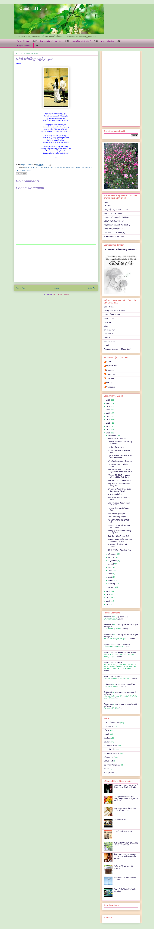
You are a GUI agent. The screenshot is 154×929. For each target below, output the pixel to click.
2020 (108, 420)
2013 (108, 598)
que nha (53, 167)
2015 (108, 591)
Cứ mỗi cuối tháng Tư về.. (123, 831)
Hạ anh (106, 345)
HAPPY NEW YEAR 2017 (117, 438)
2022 (108, 413)
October (111, 557)
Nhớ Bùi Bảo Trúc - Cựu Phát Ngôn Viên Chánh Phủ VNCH (120, 471)
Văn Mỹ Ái (110, 383)
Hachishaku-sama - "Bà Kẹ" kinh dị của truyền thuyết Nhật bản (126, 786)
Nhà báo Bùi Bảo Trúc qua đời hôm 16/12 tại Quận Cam (119, 476)
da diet (26, 167)
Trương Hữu (110, 374)
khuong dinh (110, 387)
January (111, 587)
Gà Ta (108, 362)
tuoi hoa (87, 167)
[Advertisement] (56, 263)
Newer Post (20, 288)
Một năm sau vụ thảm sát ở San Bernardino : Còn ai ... (120, 540)
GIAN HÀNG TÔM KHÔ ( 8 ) (114, 233)
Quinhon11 (110, 370)
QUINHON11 (109, 307)
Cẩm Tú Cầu (108, 334)
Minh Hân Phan (110, 341)
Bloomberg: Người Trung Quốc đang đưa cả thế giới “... (119, 490)
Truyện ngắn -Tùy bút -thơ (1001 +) (117, 225)
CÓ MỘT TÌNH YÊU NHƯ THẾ (119, 550)
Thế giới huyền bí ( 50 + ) (113, 229)
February (112, 584)
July (110, 567)
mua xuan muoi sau (123, 645)
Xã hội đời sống (23, 41)
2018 (108, 426)
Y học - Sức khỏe (107, 41)
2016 (108, 433)
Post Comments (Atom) (61, 294)
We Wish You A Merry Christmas (120, 461)
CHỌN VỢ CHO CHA (116, 447)
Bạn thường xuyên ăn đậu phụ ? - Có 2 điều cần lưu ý (126, 809)
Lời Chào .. (108, 206)
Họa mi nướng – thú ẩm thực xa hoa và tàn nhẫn (120, 457)
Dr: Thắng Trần (109, 330)
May (110, 574)
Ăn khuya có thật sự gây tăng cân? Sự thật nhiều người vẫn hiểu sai (125, 856)
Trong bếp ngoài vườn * (81, 41)
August (111, 564)
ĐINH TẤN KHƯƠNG (112, 314)
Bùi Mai (106, 769)
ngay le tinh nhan (122, 617)
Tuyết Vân (107, 322)
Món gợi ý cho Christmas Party (119, 480)
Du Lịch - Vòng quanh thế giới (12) (116, 217)
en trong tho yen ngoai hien (125, 684)
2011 (108, 604)
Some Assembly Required (117, 517)
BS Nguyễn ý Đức (110, 746)
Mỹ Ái (106, 326)
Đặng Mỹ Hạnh (109, 757)
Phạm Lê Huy (26, 165)
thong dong (60, 167)
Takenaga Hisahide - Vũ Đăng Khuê (117, 349)
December (112, 436)
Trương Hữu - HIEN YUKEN (114, 311)
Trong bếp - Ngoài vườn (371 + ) (116, 210)
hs (36, 167)
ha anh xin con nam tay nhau (126, 652)
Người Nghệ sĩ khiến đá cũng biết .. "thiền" (119, 526)
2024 (108, 406)
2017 (108, 429)
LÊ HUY (107, 730)
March (111, 580)
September (112, 561)
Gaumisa (107, 742)
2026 (108, 400)
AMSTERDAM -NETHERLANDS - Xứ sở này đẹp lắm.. (126, 844)
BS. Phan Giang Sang (112, 765)
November (112, 554)
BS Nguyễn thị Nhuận (112, 753)
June (110, 571)
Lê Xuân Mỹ (108, 761)
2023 (108, 410)
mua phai (119, 662)
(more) (120, 619)
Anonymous (108, 617)
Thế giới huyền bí (24, 45)
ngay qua (47, 167)
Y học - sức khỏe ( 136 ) (113, 213)
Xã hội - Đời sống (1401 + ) (114, 221)
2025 (108, 403)
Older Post (91, 288)
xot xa (29, 170)
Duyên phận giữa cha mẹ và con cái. (121, 249)
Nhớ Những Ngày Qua (116, 513)
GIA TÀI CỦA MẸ (120, 820)
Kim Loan (107, 337)
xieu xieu (23, 170)
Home (56, 288)
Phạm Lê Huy (109, 318)
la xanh (40, 167)
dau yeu (32, 167)
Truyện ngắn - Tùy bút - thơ (50, 41)
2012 (108, 601)
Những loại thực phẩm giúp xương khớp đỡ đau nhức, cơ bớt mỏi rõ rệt (126, 799)
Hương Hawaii (109, 772)
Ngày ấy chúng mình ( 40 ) (114, 236)
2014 (108, 594)
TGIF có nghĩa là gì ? (116, 494)
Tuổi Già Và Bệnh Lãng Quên (119, 536)
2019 (108, 423)
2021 (108, 416)
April (110, 577)
